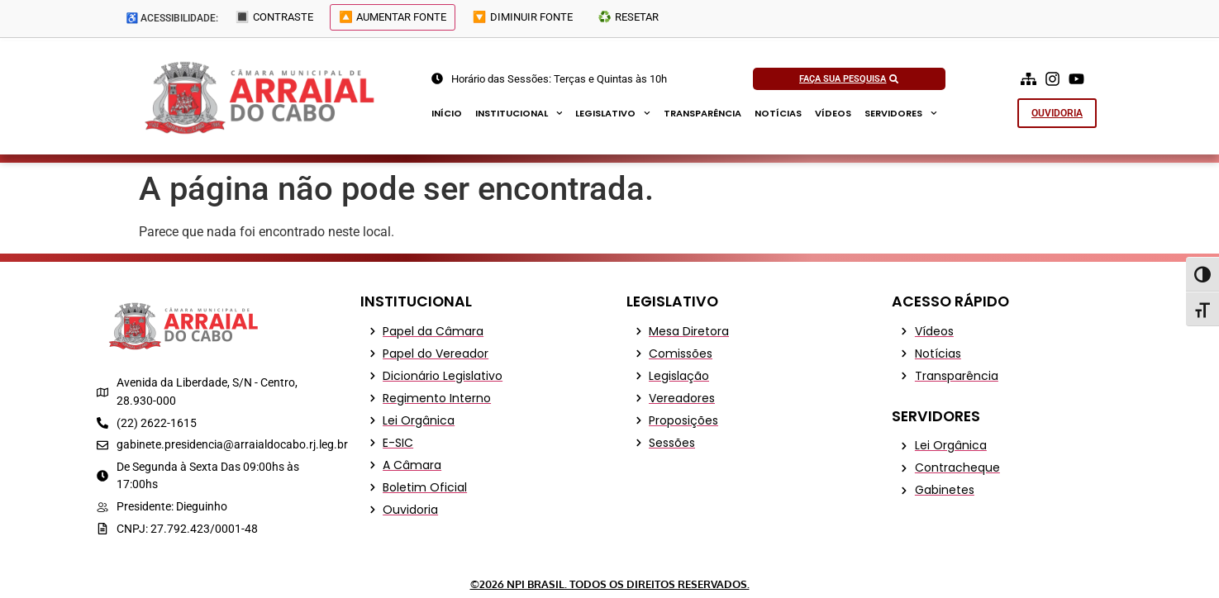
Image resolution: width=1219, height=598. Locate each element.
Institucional (519, 113)
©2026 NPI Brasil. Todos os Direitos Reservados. (610, 584)
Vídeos (833, 113)
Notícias (778, 113)
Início (446, 113)
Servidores (900, 113)
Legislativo (612, 113)
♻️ (643, 19)
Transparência (702, 113)
